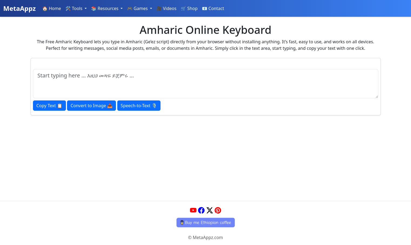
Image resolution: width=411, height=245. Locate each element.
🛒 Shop (189, 8)
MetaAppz (19, 8)
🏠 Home (51, 8)
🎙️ (139, 106)
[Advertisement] (206, 156)
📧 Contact (213, 8)
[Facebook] (201, 210)
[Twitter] (209, 210)
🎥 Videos (166, 8)
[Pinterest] (218, 210)
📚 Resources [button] (105, 8)
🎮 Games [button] (138, 8)
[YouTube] (193, 210)
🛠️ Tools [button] (74, 8)
